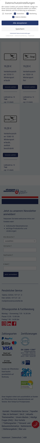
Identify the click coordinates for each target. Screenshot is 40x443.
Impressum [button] (31, 35)
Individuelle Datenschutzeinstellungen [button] (20, 33)
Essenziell (7, 14)
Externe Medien (19, 17)
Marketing (31, 14)
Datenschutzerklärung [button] (21, 35)
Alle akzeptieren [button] (20, 23)
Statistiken (19, 14)
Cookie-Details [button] (10, 35)
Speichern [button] (20, 29)
